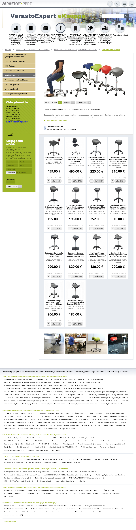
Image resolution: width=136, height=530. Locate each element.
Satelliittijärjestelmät (29, 404)
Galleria (67, 102)
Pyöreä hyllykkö (39, 447)
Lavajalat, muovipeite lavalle (38, 450)
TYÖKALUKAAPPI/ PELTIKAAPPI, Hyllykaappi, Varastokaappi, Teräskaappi (98, 413)
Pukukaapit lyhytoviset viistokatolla (51, 422)
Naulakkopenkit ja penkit (92, 425)
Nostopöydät (76, 506)
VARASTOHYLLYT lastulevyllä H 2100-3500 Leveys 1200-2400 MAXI (78, 382)
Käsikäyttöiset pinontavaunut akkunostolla (52, 506)
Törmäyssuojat (68, 444)
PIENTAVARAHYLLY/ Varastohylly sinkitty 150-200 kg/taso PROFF (26, 379)
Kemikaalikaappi (9, 429)
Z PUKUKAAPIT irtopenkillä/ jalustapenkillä (93, 419)
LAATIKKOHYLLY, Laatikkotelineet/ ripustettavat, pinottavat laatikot (27, 398)
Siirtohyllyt (125, 401)
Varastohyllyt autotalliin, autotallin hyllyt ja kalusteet (68, 385)
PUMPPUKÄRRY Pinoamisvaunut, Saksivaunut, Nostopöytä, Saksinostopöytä (30, 503)
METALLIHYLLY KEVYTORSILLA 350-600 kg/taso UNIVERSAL (63, 395)
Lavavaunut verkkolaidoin (90, 493)
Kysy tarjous (81, 102)
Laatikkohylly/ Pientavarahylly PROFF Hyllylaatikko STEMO (108, 395)
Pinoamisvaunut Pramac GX (113, 509)
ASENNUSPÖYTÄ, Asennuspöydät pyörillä (18, 481)
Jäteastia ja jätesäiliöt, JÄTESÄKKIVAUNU (63, 447)
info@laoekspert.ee (13, 120)
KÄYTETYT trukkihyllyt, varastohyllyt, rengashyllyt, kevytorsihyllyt (103, 392)
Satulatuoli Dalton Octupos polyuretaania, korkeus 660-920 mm (54, 207)
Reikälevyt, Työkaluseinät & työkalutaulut (110, 475)
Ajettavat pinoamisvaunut (40, 509)
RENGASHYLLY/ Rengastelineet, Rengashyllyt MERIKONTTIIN (25, 385)
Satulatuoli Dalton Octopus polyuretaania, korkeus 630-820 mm (118, 159)
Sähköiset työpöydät (44, 481)
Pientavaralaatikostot (107, 447)
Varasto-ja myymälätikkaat (115, 444)
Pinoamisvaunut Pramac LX (67, 512)
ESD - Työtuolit (10, 66)
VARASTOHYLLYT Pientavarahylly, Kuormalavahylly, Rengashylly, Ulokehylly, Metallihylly (35, 376)
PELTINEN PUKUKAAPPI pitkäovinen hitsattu (19, 413)
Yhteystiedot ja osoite (10, 134)
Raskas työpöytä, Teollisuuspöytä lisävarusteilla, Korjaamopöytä (26, 472)
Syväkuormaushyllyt (11, 404)
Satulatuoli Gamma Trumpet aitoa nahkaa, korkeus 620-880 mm (75, 255)
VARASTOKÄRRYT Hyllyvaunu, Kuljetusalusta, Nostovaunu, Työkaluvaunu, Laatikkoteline (34, 487)
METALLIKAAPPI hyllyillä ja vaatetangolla (65, 425)
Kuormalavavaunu (45, 493)
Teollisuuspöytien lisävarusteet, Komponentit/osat (22, 475)
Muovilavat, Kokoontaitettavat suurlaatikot (73, 441)
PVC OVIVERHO (44, 444)
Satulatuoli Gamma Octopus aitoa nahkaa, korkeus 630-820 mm (118, 207)
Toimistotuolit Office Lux (14, 70)
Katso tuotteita (51, 102)
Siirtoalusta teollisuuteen (13, 493)
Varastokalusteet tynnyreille (14, 450)
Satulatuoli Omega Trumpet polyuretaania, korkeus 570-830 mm (75, 302)
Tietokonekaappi (51, 429)
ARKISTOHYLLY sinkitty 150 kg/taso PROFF (70, 398)
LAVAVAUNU (30, 493)
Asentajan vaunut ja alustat (16, 94)
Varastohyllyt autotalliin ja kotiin (112, 404)
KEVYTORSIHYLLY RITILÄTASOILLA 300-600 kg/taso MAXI (23, 392)
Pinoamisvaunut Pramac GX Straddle (17, 512)
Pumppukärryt (9, 506)
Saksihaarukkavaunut (25, 506)
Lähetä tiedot (12, 187)
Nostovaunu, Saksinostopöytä (66, 493)
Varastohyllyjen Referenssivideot (53, 404)
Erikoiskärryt (8, 496)
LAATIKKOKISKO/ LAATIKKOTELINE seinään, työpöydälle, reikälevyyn (68, 475)
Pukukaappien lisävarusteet (115, 425)
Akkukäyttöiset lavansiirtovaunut (15, 509)
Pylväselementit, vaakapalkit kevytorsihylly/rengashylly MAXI (25, 401)
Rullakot (56, 444)
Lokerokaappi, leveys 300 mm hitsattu (81, 422)
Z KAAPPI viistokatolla (119, 419)
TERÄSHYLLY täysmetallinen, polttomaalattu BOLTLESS (23, 441)
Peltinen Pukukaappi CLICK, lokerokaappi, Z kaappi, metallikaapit (60, 416)
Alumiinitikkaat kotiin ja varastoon (90, 444)
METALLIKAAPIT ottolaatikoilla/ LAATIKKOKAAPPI (56, 419)
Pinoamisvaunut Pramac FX (43, 512)
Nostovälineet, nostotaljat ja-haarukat (17, 515)
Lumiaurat (56, 450)
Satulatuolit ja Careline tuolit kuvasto (61, 129)
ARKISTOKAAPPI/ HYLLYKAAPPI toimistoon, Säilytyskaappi (107, 416)
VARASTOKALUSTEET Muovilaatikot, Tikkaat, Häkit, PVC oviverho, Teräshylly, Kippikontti (34, 435)
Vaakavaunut (70, 509)
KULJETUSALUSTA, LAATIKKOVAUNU (41, 490)
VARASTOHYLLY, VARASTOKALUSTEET (33, 50)
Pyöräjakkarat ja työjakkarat (16, 80)
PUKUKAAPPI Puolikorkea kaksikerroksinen (19, 425)
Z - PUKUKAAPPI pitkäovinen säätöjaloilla (18, 416)
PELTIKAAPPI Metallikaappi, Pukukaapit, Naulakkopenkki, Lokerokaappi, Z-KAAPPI (32, 410)
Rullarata (81, 481)
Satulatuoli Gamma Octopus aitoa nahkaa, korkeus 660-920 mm (96, 207)
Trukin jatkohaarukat (88, 447)
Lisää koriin (56, 181)
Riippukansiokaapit (68, 429)
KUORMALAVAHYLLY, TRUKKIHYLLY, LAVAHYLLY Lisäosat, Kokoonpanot (78, 379)
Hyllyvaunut (21, 490)
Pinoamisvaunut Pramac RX (91, 512)
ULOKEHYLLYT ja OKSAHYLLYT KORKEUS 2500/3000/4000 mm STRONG (78, 388)
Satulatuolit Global (111, 50)
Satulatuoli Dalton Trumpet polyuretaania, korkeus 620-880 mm (75, 207)
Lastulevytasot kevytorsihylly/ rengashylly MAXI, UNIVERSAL (72, 401)
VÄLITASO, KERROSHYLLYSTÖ (107, 401)
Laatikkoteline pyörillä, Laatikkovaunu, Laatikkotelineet (78, 490)
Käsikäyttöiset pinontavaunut (95, 506)
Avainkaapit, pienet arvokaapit (30, 429)
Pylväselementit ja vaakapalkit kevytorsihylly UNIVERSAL (109, 398)
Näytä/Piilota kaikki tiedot (57, 120)
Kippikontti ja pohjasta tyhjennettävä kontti (19, 444)
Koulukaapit (43, 425)
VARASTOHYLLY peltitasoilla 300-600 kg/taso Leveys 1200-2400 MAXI (27, 382)
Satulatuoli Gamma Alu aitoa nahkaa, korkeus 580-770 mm (54, 255)
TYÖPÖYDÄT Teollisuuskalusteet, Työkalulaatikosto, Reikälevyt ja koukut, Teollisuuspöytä (35, 469)
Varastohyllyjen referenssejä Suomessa (83, 404)
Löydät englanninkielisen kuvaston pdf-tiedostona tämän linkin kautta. (72, 109)
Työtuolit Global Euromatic (15, 61)
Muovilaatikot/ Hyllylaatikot (13, 438)
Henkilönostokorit (23, 447)
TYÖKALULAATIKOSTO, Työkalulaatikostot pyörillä (86, 478)
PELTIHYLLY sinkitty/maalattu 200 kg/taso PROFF (77, 438)
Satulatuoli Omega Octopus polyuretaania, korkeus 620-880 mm (97, 255)
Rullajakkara (8, 447)
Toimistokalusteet (9, 521)
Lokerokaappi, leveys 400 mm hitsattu (112, 422)
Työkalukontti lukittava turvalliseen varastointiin (109, 441)
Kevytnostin (57, 509)
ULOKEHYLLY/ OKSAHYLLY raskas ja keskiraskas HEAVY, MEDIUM (26, 388)
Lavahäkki (50, 441)
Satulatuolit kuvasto (55, 127)
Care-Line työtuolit (12, 84)
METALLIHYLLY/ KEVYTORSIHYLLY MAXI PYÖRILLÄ (21, 395)
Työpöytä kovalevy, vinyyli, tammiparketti (50, 478)
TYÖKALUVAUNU (108, 490)
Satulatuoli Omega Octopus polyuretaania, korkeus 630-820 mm (118, 255)
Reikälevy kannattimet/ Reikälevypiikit (17, 478)
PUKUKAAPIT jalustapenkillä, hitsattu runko (54, 413)
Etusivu (8, 50)
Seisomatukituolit (12, 89)
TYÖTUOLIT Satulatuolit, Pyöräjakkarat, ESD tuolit (75, 50)
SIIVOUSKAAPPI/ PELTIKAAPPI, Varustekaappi (19, 419)
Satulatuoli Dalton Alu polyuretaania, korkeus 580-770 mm (97, 159)
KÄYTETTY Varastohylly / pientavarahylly (61, 392)
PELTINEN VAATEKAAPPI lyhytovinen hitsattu (19, 422)
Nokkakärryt (8, 490)
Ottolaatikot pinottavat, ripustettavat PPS (41, 438)
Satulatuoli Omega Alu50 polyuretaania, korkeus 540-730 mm (54, 302)
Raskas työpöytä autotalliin (65, 481)
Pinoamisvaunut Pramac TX (89, 509)
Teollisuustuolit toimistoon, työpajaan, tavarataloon (15, 55)
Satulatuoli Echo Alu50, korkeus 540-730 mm (54, 158)
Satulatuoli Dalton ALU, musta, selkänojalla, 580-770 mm (75, 159)
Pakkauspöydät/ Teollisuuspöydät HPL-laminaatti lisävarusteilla (75, 472)
